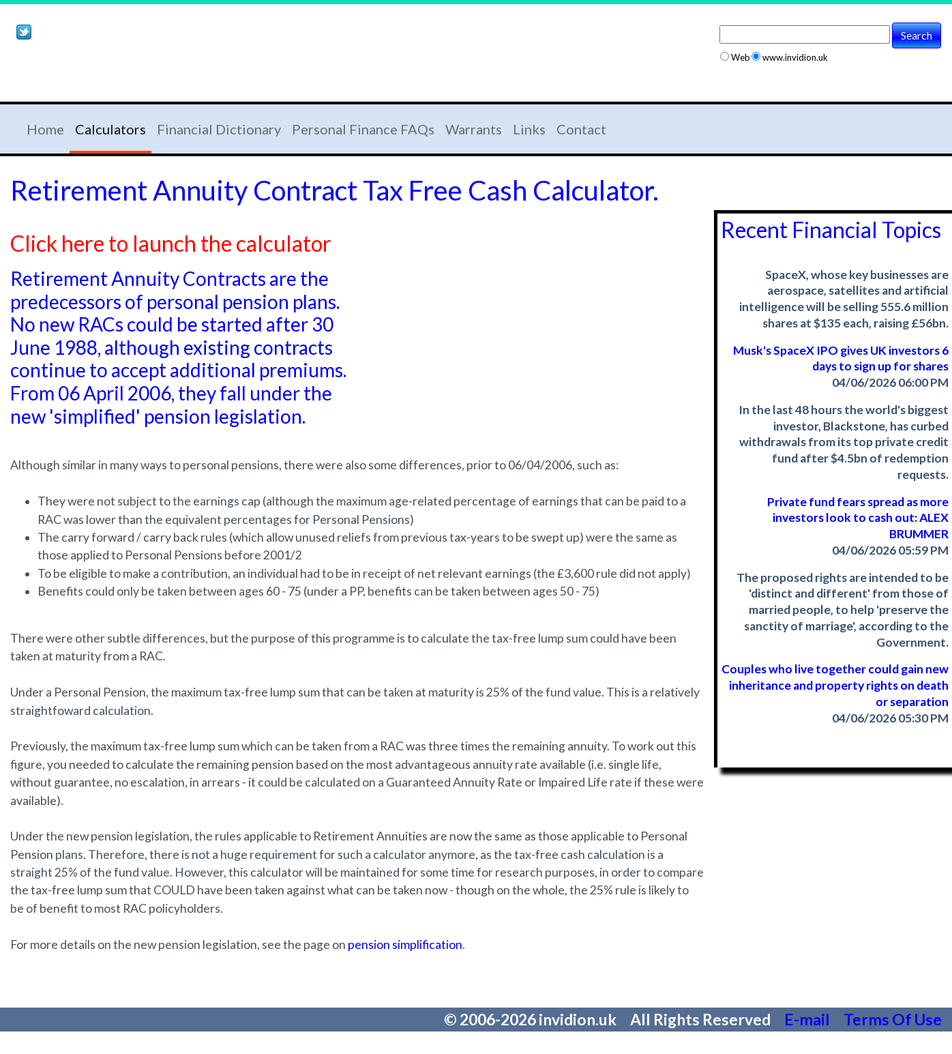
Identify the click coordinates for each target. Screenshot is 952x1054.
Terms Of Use (893, 1019)
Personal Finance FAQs (363, 129)
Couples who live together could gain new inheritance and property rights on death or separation (835, 685)
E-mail (808, 1019)
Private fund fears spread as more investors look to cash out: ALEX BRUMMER (858, 518)
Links (529, 129)
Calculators (110, 129)
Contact (581, 129)
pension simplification (405, 944)
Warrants (473, 129)
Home (45, 129)
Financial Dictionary (219, 129)
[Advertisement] (169, 73)
